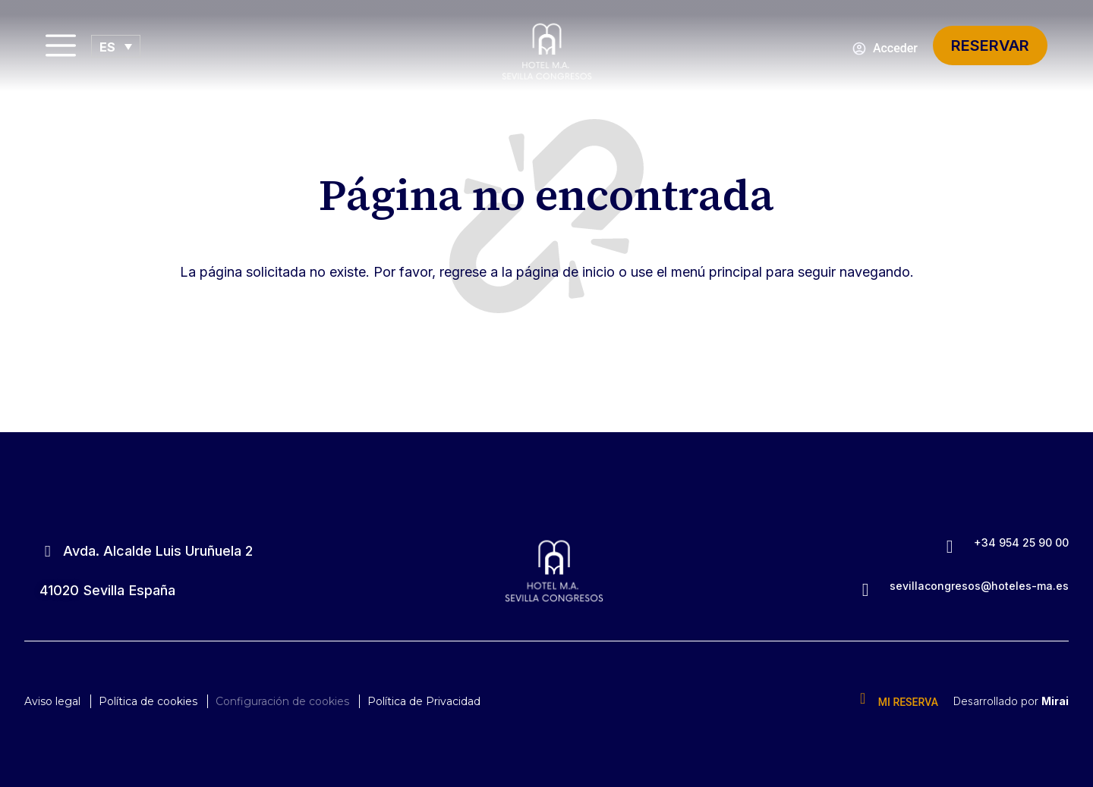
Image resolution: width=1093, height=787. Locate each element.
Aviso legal (52, 701)
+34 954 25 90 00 (1021, 542)
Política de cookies (148, 701)
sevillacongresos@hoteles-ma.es (979, 585)
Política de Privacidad (423, 701)
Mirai (1055, 701)
